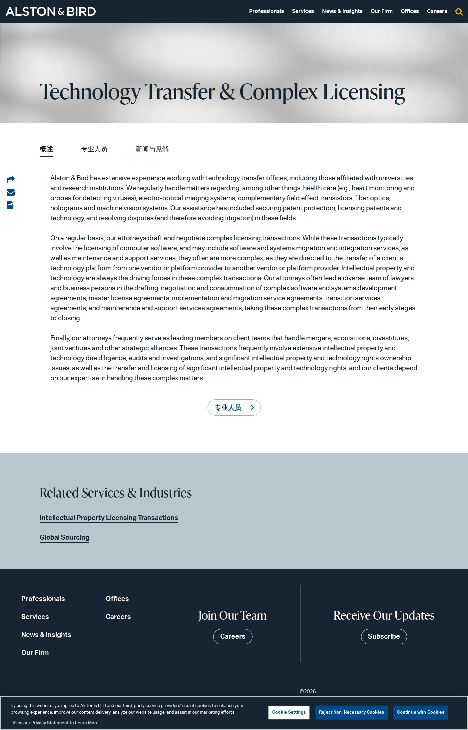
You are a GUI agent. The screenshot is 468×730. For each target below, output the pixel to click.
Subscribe (384, 636)
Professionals (266, 11)
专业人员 (94, 149)
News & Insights (342, 11)
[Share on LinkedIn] (11, 180)
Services (303, 11)
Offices (410, 11)
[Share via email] (11, 193)
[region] (234, 713)
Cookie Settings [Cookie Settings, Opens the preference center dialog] (289, 712)
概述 (46, 149)
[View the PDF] (11, 205)
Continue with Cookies (421, 712)
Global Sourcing (64, 537)
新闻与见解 (152, 149)
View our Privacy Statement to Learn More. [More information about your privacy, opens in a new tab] (56, 723)
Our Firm (382, 11)
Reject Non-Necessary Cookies (351, 712)
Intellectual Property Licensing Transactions (109, 518)
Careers (437, 11)
